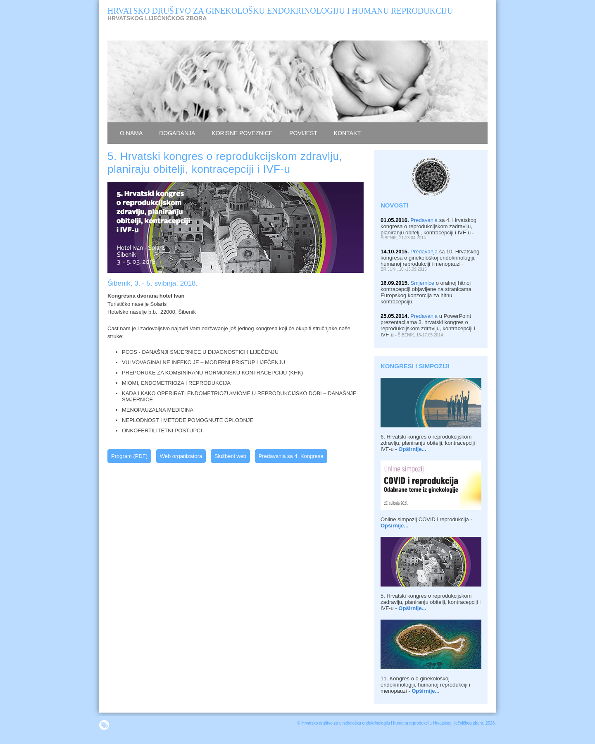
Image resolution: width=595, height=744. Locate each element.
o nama (131, 133)
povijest (303, 133)
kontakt (347, 133)
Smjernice (422, 283)
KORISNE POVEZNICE (242, 133)
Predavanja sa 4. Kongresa (291, 456)
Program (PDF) (129, 456)
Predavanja (424, 220)
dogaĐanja (177, 133)
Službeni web (230, 456)
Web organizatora (181, 456)
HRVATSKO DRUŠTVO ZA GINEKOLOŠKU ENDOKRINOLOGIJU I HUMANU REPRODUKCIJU (280, 10)
